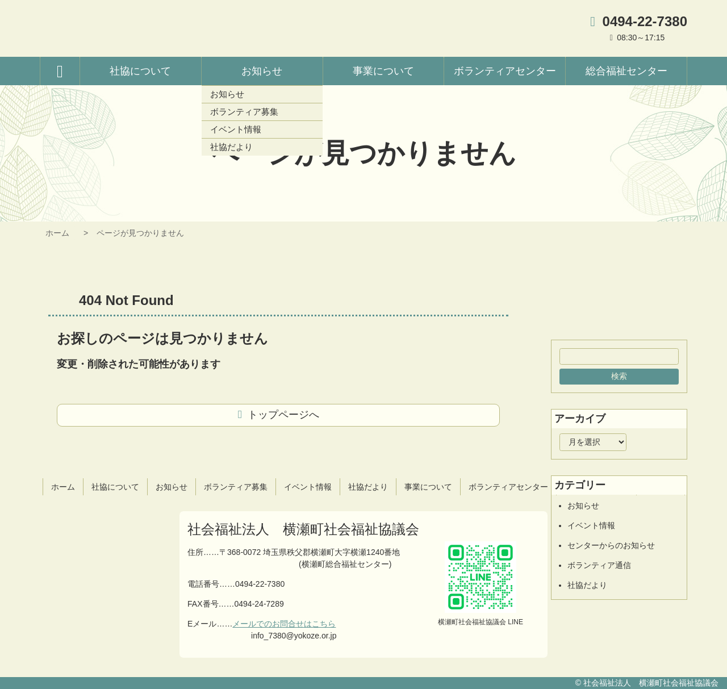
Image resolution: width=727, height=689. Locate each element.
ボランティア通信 (599, 565)
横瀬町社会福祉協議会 (162, 28)
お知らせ (583, 505)
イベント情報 (591, 525)
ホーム (57, 232)
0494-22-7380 (645, 21)
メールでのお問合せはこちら (284, 623)
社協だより (587, 585)
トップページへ (283, 414)
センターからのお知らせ (611, 545)
